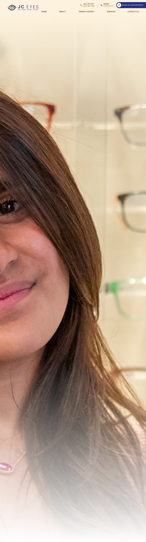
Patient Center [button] (87, 12)
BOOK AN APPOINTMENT (130, 5)
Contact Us (133, 12)
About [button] (62, 12)
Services (111, 12)
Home (44, 12)
